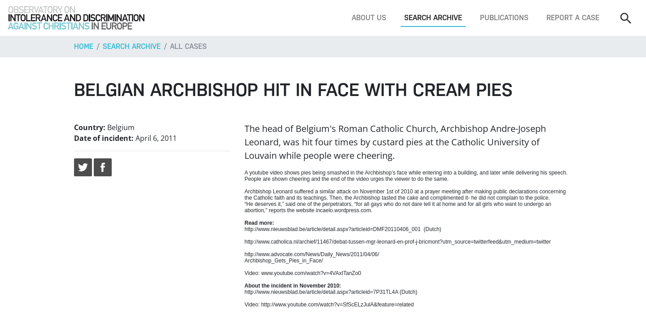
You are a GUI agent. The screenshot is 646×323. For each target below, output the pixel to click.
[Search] (625, 18)
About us (369, 17)
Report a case (572, 17)
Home (83, 46)
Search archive (433, 17)
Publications (504, 17)
